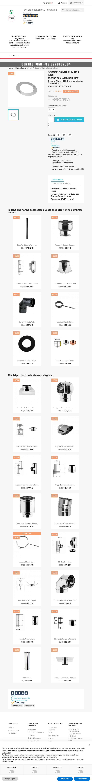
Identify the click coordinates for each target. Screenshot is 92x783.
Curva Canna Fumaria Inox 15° (65, 523)
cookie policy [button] (6, 753)
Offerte (11, 727)
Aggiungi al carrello (69, 119)
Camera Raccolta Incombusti (27, 283)
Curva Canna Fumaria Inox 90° (65, 600)
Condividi (58, 135)
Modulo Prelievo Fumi (27, 639)
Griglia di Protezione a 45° (65, 446)
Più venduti (12, 733)
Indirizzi (50, 738)
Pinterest (69, 135)
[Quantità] (50, 119)
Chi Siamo (31, 735)
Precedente (17, 706)
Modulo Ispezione (65, 562)
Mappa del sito (33, 741)
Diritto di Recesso (34, 738)
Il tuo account (55, 723)
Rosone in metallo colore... (27, 360)
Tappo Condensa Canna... (65, 360)
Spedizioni (52, 10)
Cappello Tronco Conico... (65, 485)
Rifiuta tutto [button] (65, 779)
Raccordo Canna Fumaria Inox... (27, 485)
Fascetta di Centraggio (27, 600)
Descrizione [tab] (58, 179)
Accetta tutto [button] (82, 779)
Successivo (29, 706)
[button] (89, 745)
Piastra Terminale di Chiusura (65, 677)
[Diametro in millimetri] (51, 110)
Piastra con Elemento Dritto (27, 446)
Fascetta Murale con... (65, 322)
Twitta (64, 135)
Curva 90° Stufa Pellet (27, 322)
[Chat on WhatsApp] (11, 11)
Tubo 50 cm (27, 677)
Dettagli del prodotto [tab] (61, 183)
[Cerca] (72, 10)
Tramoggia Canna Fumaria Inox (65, 283)
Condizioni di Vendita (34, 10)
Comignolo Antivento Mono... (27, 523)
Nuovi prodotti (13, 730)
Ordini (50, 733)
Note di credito (53, 735)
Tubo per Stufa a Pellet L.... (27, 245)
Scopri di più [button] (10, 779)
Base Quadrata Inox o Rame (27, 408)
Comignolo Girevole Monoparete (65, 408)
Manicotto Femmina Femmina (65, 639)
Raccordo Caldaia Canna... (65, 245)
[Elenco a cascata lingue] (48, 3)
